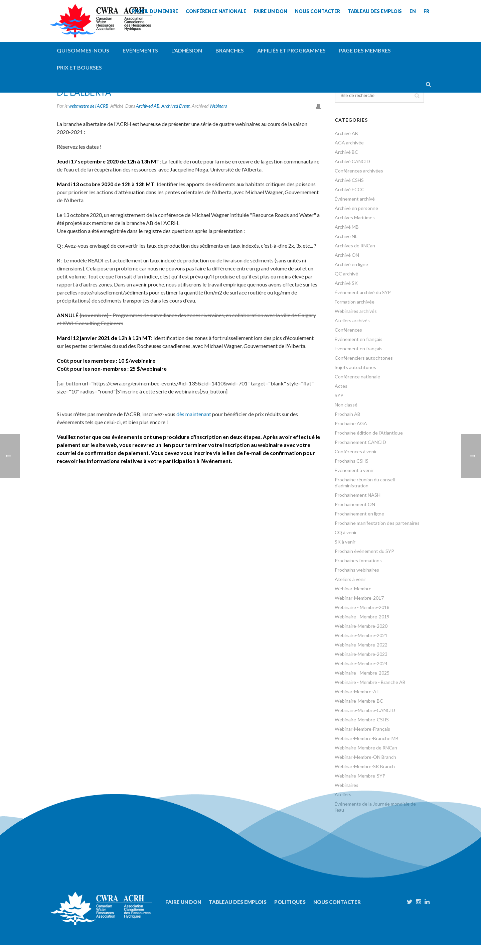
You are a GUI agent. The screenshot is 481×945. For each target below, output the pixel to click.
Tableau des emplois (238, 902)
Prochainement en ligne (359, 513)
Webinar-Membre (353, 588)
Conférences (348, 330)
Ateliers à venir (350, 579)
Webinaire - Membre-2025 (362, 673)
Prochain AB (347, 414)
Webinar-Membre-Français (362, 729)
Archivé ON (347, 255)
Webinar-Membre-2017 (359, 598)
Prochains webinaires (357, 570)
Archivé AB (346, 133)
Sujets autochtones (355, 367)
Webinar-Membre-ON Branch (365, 757)
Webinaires (346, 785)
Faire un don (183, 902)
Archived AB (147, 106)
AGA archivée (349, 142)
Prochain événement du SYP (364, 551)
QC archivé (346, 273)
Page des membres (365, 50)
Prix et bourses (79, 67)
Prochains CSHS (351, 461)
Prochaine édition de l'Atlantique (369, 433)
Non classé (346, 404)
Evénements (140, 50)
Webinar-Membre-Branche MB (366, 738)
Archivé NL (346, 236)
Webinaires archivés (356, 311)
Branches (229, 50)
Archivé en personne (356, 208)
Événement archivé (355, 199)
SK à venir (345, 542)
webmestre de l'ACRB (88, 106)
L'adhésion (186, 50)
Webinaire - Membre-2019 (362, 616)
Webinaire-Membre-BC (359, 701)
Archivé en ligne (351, 264)
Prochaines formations (358, 560)
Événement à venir (354, 470)
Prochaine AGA (351, 423)
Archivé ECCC (349, 189)
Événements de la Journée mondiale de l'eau (375, 807)
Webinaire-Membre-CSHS (362, 719)
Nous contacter (337, 902)
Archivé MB (347, 227)
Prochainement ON (355, 504)
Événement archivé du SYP (363, 292)
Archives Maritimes (355, 217)
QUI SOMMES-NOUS (83, 50)
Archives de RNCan (355, 245)
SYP (339, 395)
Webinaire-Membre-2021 (361, 635)
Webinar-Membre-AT (357, 691)
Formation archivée (354, 302)
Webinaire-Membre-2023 (361, 654)
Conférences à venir (356, 451)
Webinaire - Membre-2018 (362, 607)
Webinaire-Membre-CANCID (365, 710)
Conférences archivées (359, 170)
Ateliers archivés (352, 320)
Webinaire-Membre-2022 (361, 644)
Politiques (290, 902)
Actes (341, 386)
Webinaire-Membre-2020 (361, 626)
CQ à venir (346, 532)
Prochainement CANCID (360, 442)
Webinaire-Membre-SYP (360, 776)
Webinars (218, 106)
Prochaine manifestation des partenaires (377, 523)
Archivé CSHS (349, 180)
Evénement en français (358, 339)
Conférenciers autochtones (364, 358)
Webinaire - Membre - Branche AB (370, 682)
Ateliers (343, 794)
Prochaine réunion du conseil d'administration (365, 482)
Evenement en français (358, 348)
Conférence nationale (357, 376)
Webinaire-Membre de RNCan (366, 747)
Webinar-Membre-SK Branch (365, 766)
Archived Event (175, 106)
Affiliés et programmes (291, 50)
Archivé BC (346, 152)
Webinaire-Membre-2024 (361, 663)
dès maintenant (193, 414)
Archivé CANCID (352, 161)
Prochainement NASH (357, 495)
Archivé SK (346, 283)
